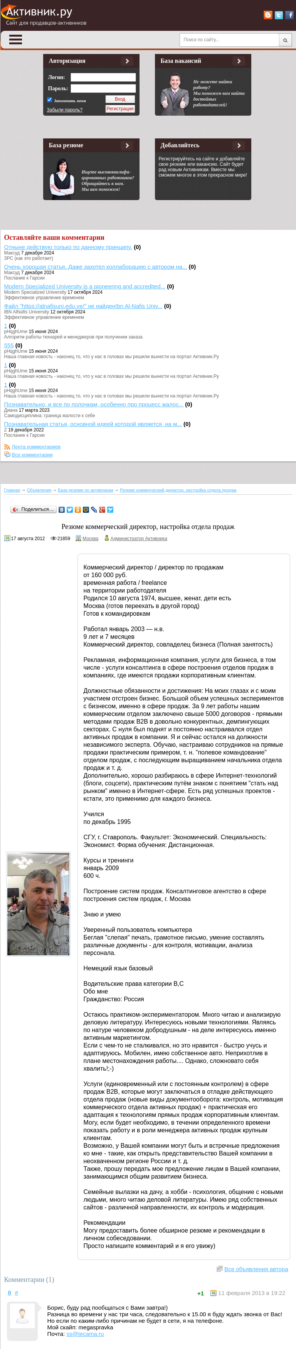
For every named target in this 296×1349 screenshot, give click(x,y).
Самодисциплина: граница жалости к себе (49, 415)
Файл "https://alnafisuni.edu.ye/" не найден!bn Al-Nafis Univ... (83, 306)
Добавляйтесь (180, 145)
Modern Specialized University (35, 292)
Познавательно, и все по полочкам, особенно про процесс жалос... (94, 404)
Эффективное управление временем (44, 297)
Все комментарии (32, 455)
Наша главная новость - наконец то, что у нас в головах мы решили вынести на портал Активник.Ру (111, 356)
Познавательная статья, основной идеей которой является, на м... (93, 424)
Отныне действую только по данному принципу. (68, 247)
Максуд (12, 253)
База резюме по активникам (85, 490)
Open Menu (16, 39)
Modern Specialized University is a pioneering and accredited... (85, 286)
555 (9, 345)
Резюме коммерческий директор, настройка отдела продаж (178, 490)
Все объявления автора (256, 1269)
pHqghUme (16, 331)
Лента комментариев (36, 447)
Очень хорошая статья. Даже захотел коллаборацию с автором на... (95, 266)
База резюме (66, 145)
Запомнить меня (69, 100)
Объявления (39, 490)
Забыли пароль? (65, 110)
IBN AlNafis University (26, 312)
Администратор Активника (139, 538)
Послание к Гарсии (24, 278)
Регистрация (119, 108)
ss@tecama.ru (85, 1333)
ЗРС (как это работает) (29, 258)
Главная (12, 490)
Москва (90, 538)
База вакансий (181, 60)
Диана (11, 410)
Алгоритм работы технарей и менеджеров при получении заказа (73, 337)
